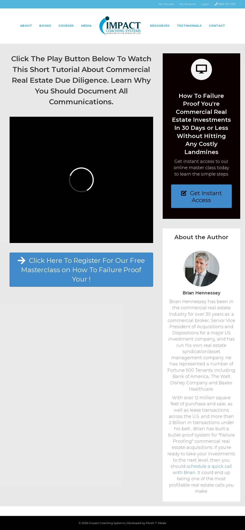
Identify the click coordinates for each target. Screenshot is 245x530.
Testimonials (189, 26)
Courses (66, 26)
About (26, 26)
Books (45, 26)
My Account (187, 4)
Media (86, 26)
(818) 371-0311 (225, 4)
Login (205, 4)
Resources (160, 26)
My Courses (166, 4)
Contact (217, 26)
